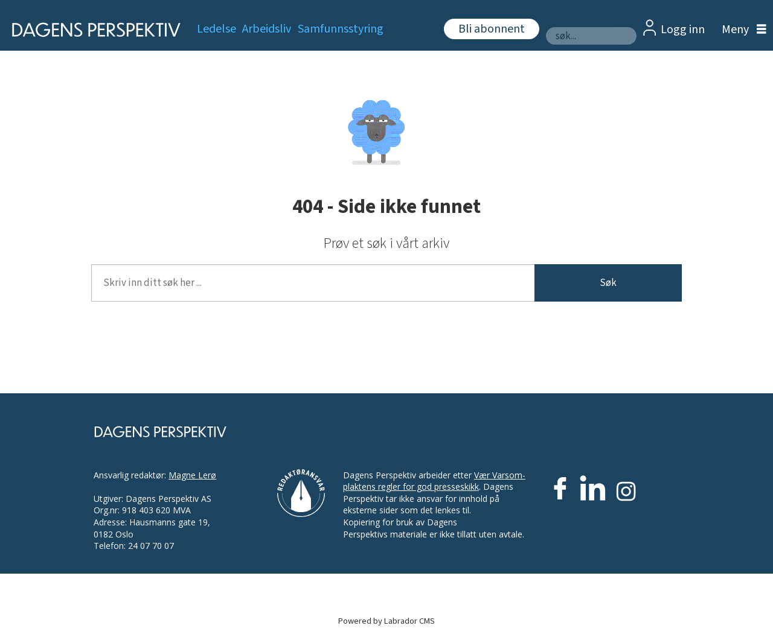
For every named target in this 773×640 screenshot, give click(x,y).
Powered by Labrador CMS (386, 621)
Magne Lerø (192, 475)
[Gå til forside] (92, 29)
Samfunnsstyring (340, 29)
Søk (608, 283)
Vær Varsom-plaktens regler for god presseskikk (434, 481)
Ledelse (216, 29)
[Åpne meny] (741, 30)
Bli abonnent (491, 29)
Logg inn (683, 29)
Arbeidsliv (266, 29)
